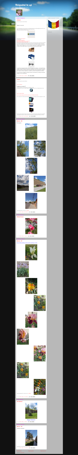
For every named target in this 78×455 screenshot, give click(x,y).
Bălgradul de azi (23, 5)
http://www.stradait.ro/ (19, 84)
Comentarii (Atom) (22, 452)
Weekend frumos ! (20, 216)
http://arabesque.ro (23, 38)
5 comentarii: (25, 421)
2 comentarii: (25, 75)
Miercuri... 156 (19, 426)
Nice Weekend (19, 401)
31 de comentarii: (26, 396)
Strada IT (18, 79)
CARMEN (27, 210)
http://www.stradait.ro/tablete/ (20, 93)
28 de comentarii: (26, 447)
